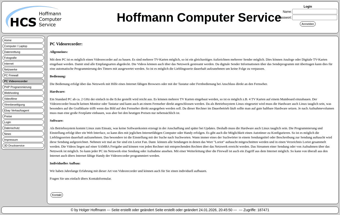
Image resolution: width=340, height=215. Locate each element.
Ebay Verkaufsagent (16, 110)
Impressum (11, 139)
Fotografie (10, 57)
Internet (8, 63)
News (7, 133)
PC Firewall (11, 75)
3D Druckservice (14, 145)
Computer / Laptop (15, 46)
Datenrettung (12, 51)
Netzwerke (10, 69)
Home (7, 40)
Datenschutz (12, 128)
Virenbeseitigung (14, 104)
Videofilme (10, 98)
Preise (8, 116)
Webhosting (11, 92)
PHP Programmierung (17, 87)
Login (7, 122)
